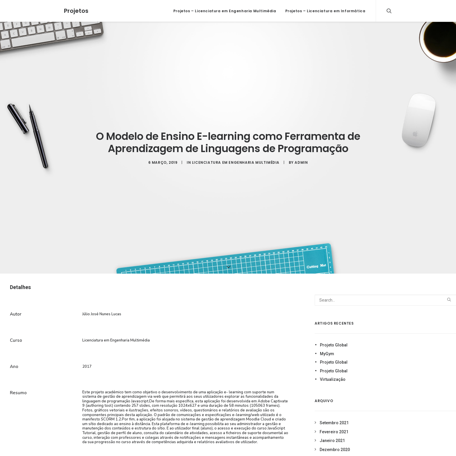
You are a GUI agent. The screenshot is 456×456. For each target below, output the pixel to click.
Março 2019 (331, 450)
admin (301, 158)
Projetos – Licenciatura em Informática (325, 10)
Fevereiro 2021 (334, 423)
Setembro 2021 (334, 414)
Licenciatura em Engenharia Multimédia (235, 158)
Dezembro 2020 (335, 441)
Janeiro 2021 (332, 432)
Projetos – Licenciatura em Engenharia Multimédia (224, 10)
